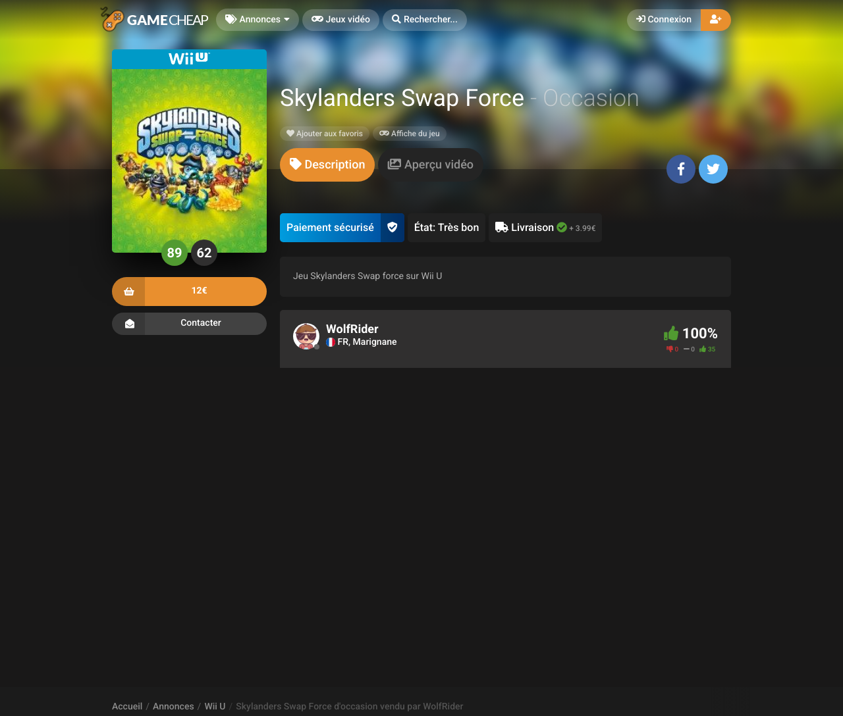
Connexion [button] (664, 19)
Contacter (189, 324)
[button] (425, 20)
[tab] (327, 165)
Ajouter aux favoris (324, 133)
